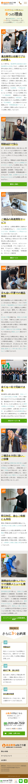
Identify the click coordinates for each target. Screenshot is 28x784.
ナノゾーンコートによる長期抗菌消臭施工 (14, 618)
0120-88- (20, 3)
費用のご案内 (14, 184)
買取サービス (14, 258)
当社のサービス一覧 (14, 420)
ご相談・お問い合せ (12, 733)
